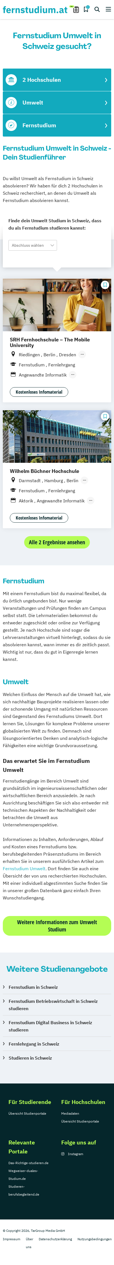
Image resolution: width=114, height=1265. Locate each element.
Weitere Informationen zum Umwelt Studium (57, 925)
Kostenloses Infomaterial (39, 392)
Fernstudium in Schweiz (33, 987)
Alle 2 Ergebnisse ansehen (57, 542)
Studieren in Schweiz (30, 1058)
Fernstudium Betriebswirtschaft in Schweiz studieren (53, 1004)
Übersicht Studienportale (27, 1113)
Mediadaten (70, 1113)
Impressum (11, 1239)
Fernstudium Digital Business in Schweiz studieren (50, 1026)
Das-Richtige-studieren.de (28, 1163)
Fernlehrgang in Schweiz (34, 1044)
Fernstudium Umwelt (24, 868)
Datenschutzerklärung (55, 1239)
